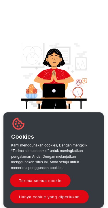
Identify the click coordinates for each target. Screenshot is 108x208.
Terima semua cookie (40, 180)
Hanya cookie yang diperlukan (49, 196)
